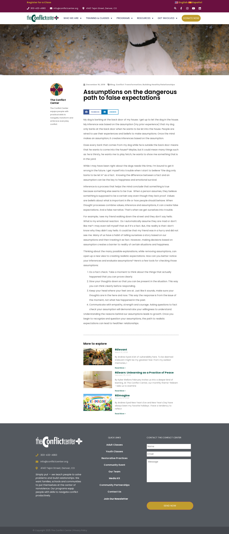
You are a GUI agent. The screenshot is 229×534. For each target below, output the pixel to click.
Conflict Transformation (129, 84)
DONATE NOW (191, 18)
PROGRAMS (125, 18)
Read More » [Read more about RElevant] (120, 368)
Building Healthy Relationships (159, 84)
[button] (175, 8)
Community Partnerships (114, 485)
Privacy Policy (80, 530)
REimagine (122, 395)
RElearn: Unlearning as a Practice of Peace (144, 372)
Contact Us (114, 491)
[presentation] (169, 491)
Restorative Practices (114, 458)
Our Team (114, 471)
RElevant (121, 349)
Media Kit (114, 478)
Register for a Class (39, 2)
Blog (112, 84)
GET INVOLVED (167, 18)
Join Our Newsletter (116, 498)
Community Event (114, 465)
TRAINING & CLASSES (99, 18)
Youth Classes (114, 451)
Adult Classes (114, 444)
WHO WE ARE (72, 18)
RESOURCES (145, 18)
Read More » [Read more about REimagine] (120, 413)
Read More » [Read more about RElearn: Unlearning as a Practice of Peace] (120, 391)
